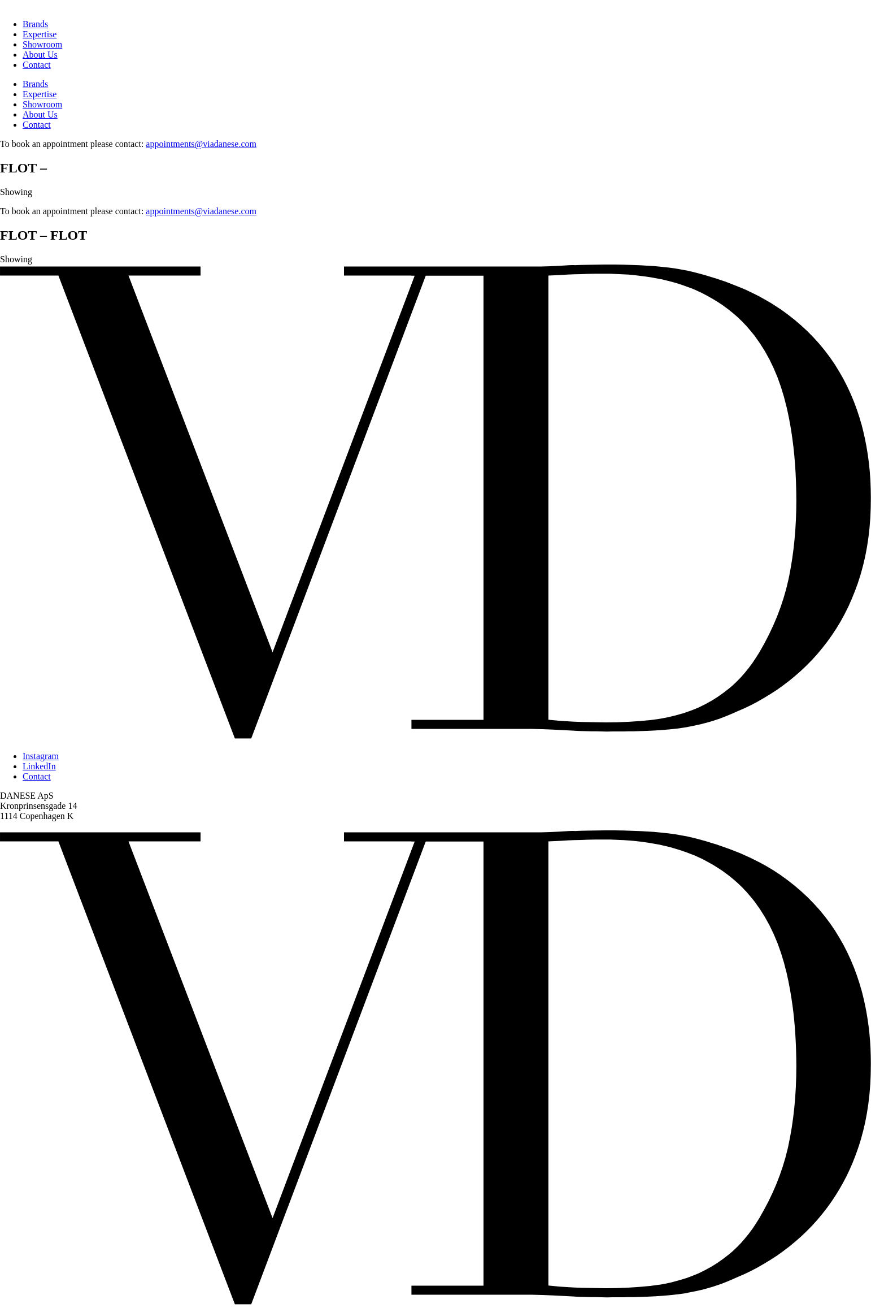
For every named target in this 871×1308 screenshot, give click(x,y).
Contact (37, 65)
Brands (35, 24)
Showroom (42, 44)
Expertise (39, 34)
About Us (40, 54)
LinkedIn (39, 766)
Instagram (41, 756)
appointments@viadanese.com (201, 144)
